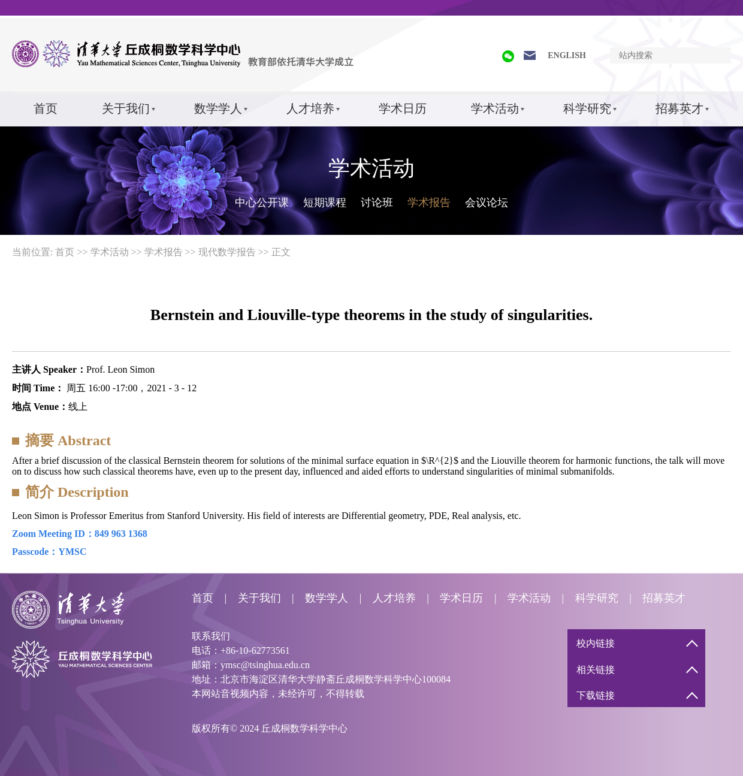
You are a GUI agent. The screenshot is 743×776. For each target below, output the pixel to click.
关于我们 (126, 108)
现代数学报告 (227, 252)
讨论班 (377, 203)
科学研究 (587, 108)
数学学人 (218, 108)
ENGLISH (567, 55)
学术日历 (403, 108)
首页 (46, 108)
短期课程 (324, 203)
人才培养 (310, 108)
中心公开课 (262, 203)
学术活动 (495, 108)
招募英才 (679, 108)
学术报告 (429, 203)
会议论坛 (486, 203)
